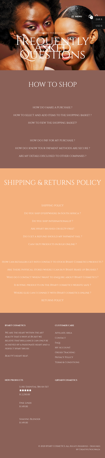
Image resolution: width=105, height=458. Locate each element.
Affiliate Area (63, 332)
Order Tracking (65, 352)
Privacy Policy (64, 357)
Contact (60, 337)
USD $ (97, 26)
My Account (62, 347)
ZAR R (97, 19)
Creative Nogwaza (89, 449)
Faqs (57, 342)
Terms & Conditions (67, 362)
